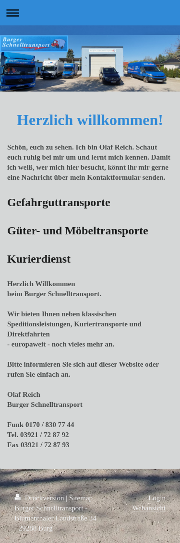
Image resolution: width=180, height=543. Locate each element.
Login (157, 498)
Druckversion (40, 498)
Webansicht (149, 508)
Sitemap (81, 498)
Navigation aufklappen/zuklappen (90, 12)
